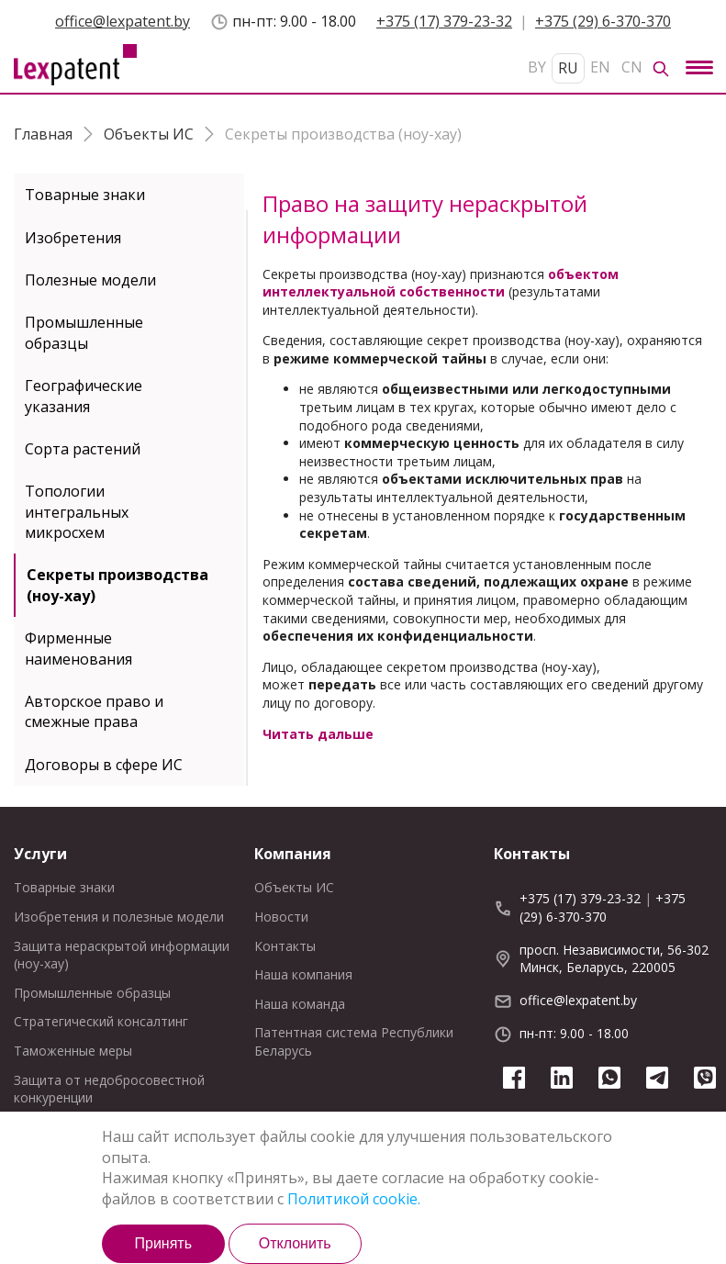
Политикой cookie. (353, 1199)
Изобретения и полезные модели (119, 916)
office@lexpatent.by (122, 21)
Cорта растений (82, 449)
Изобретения (73, 238)
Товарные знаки (85, 195)
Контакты (285, 946)
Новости (281, 916)
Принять (163, 1243)
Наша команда (299, 1003)
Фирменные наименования (78, 648)
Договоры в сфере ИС (104, 765)
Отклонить (295, 1243)
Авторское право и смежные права (94, 711)
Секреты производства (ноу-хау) (117, 585)
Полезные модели (90, 280)
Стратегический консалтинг (101, 1021)
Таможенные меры (73, 1050)
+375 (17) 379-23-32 (444, 21)
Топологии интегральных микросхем (76, 512)
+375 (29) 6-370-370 (603, 21)
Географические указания (83, 395)
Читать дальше (318, 734)
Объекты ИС (294, 887)
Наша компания (303, 974)
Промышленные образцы (84, 332)
